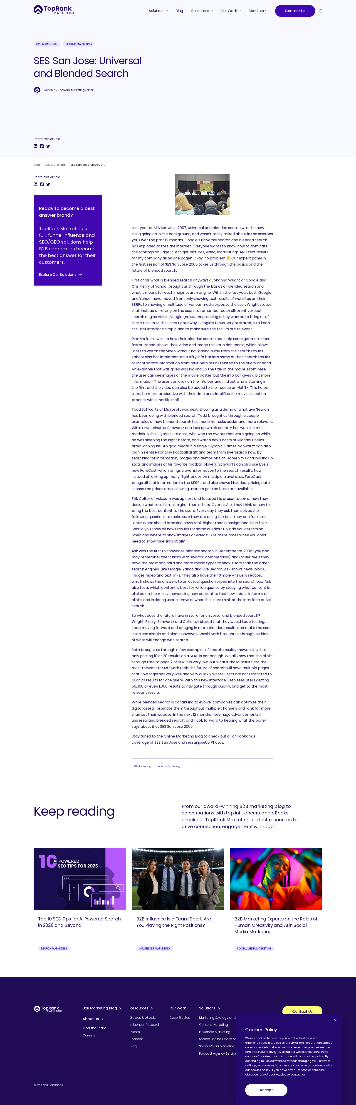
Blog (37, 165)
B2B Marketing (46, 44)
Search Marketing (79, 44)
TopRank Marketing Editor (75, 90)
